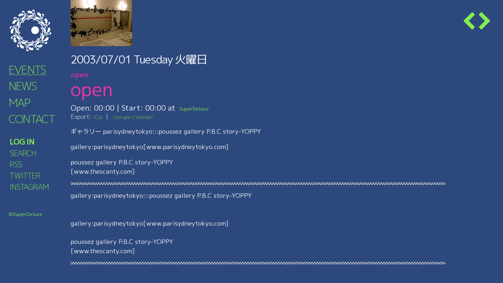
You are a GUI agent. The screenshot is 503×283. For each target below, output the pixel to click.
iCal (98, 116)
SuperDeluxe (201, 108)
